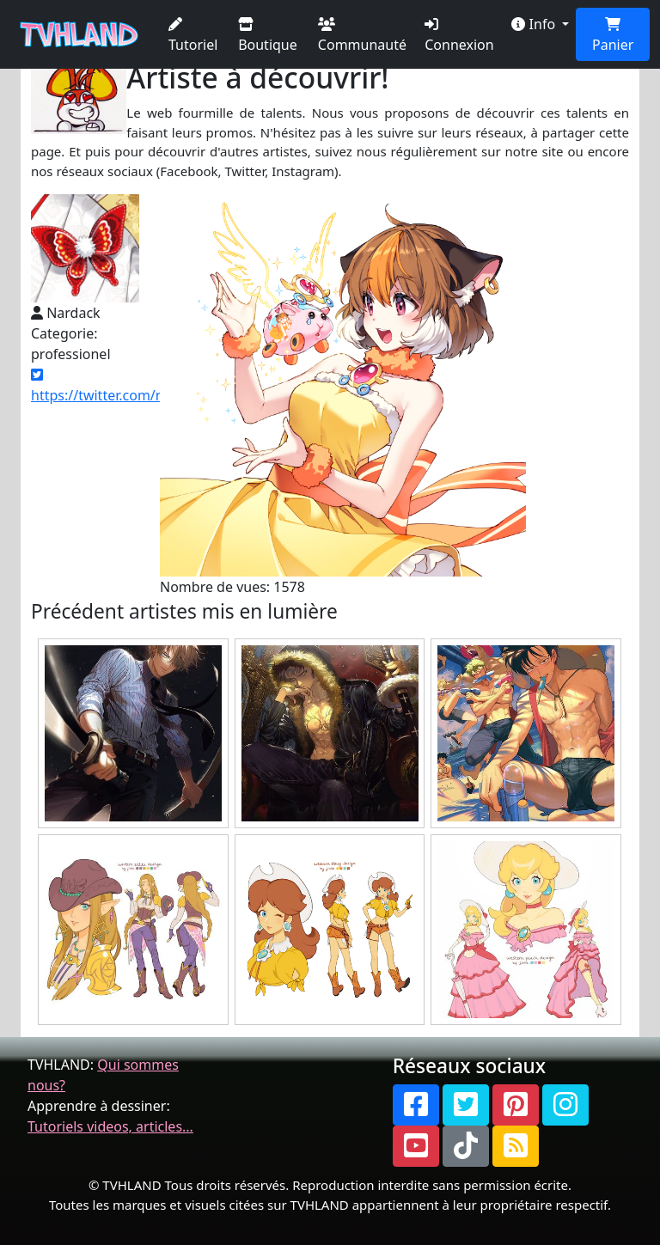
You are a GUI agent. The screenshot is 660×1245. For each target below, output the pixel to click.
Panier (612, 35)
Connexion (459, 35)
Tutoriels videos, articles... (110, 1126)
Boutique (267, 35)
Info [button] (535, 24)
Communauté (362, 35)
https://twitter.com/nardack (119, 386)
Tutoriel (192, 35)
